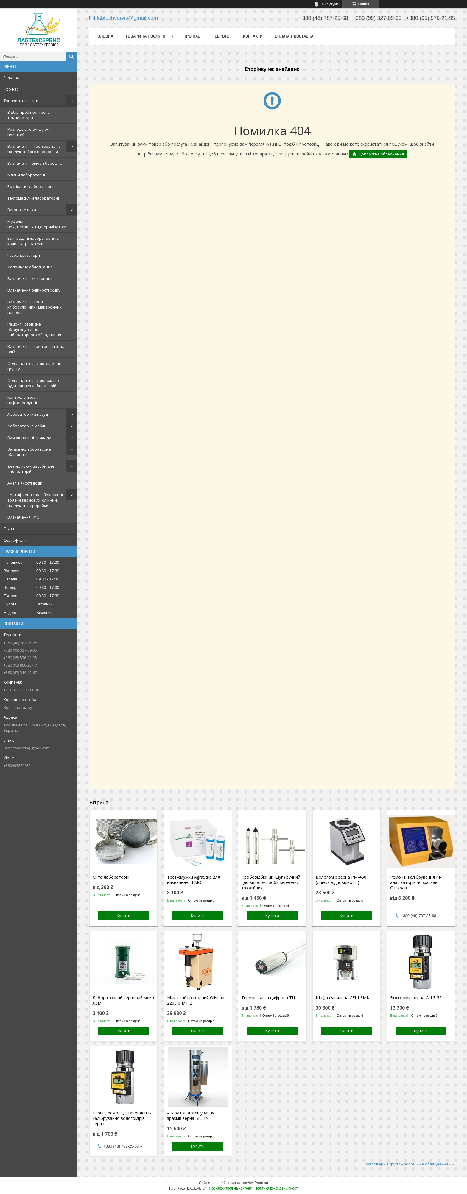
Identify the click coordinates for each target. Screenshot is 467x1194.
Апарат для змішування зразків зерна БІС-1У (190, 1115)
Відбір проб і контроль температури (28, 115)
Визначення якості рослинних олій (35, 349)
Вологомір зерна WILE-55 (416, 997)
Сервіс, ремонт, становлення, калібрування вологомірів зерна (123, 1118)
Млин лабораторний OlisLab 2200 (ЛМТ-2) (195, 1000)
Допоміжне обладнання (29, 267)
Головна (11, 77)
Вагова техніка (21, 209)
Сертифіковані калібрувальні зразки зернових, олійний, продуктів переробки (35, 500)
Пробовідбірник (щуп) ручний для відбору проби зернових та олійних (270, 882)
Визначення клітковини (30, 278)
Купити (123, 915)
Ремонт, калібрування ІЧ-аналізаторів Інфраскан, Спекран (415, 882)
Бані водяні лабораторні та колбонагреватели (33, 241)
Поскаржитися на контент (230, 1188)
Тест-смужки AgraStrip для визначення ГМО (193, 879)
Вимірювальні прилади (29, 437)
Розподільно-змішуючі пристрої (28, 132)
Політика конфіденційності (277, 1188)
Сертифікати (16, 540)
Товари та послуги (21, 100)
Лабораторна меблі (26, 426)
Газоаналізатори (23, 255)
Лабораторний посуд (27, 414)
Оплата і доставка (294, 36)
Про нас (11, 89)
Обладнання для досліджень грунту (34, 366)
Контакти (253, 36)
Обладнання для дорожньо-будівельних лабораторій (33, 383)
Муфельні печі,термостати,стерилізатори (37, 224)
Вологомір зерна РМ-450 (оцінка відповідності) (341, 879)
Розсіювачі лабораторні (30, 186)
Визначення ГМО (23, 517)
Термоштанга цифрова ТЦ (268, 997)
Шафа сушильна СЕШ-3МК (342, 997)
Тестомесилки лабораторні (33, 198)
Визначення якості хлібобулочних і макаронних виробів (34, 307)
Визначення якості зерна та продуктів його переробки (34, 149)
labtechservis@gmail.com (26, 748)
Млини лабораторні (26, 175)
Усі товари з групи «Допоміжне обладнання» (408, 1164)
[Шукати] (71, 56)
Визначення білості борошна (35, 163)
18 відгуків (330, 4)
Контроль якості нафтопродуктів (22, 400)
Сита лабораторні (111, 877)
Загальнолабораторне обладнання (29, 451)
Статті (9, 528)
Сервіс (222, 36)
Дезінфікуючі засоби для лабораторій (30, 468)
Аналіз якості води (24, 483)
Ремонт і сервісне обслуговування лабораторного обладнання (34, 329)
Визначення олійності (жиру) (34, 290)
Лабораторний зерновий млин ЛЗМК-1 (123, 1000)
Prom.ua (261, 1183)
